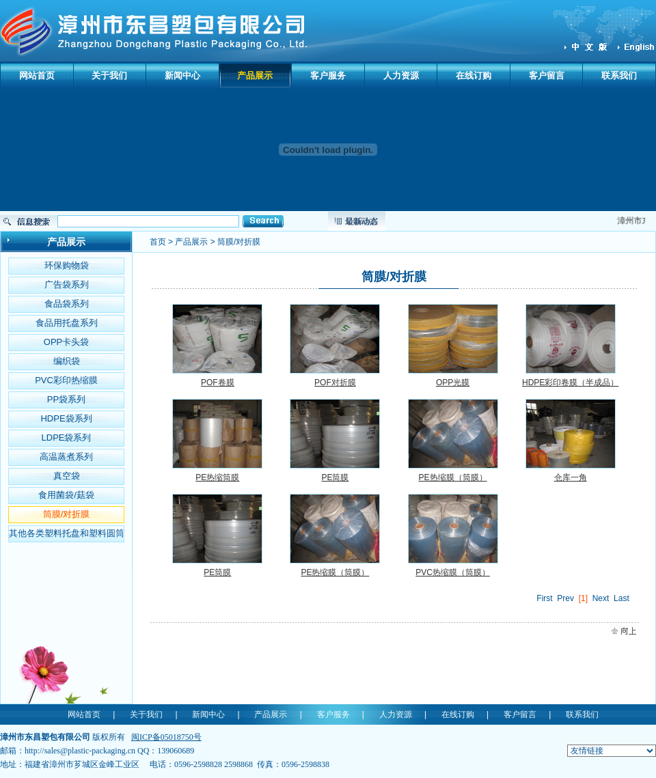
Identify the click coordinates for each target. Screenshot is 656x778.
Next (601, 598)
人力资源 (401, 75)
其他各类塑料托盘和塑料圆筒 (66, 533)
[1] (583, 598)
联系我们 (619, 75)
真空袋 (66, 476)
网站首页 (37, 75)
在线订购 (473, 75)
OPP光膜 (452, 382)
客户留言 (546, 75)
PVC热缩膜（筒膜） (452, 572)
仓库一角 (570, 477)
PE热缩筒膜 (217, 477)
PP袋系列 (66, 399)
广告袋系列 (66, 284)
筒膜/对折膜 (66, 514)
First (544, 598)
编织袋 (66, 361)
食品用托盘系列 (67, 323)
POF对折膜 (335, 382)
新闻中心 (182, 75)
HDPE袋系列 (66, 418)
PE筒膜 (334, 477)
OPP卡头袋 (66, 342)
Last (621, 598)
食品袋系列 (66, 303)
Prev (565, 598)
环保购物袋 (66, 265)
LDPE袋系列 (67, 437)
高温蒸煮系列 (66, 456)
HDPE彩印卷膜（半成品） (570, 382)
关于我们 (109, 75)
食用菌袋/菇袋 (66, 495)
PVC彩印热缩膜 (66, 380)
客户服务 (328, 75)
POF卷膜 (217, 382)
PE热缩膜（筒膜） (453, 477)
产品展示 (255, 75)
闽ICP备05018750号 (166, 737)
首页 (158, 242)
